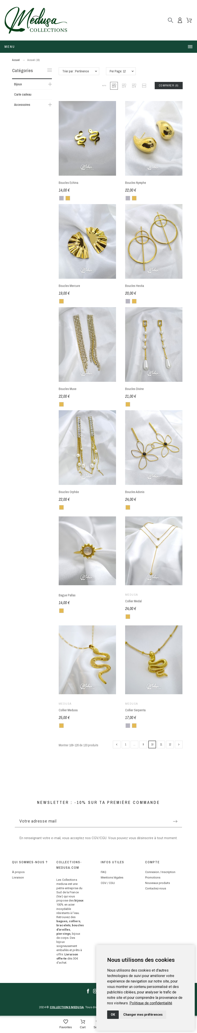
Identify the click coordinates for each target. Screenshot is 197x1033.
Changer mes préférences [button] (143, 1014)
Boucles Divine (134, 389)
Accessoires (22, 104)
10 (152, 744)
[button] (104, 86)
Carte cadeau (22, 94)
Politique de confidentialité (150, 1003)
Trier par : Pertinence (75, 71)
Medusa (131, 594)
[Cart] (83, 1024)
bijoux (78, 900)
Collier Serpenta (135, 710)
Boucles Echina (68, 183)
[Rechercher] (170, 20)
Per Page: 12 (118, 71)
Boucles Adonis (134, 492)
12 (170, 744)
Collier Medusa (68, 710)
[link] (150, 1003)
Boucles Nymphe (135, 183)
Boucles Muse (67, 389)
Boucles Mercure (69, 286)
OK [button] (113, 1014)
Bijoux (18, 84)
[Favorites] (65, 1024)
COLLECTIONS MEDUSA (67, 1007)
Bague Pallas (67, 595)
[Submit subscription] (175, 821)
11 (161, 744)
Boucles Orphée (69, 492)
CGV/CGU (99, 838)
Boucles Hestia (134, 286)
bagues (61, 921)
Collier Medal (133, 601)
